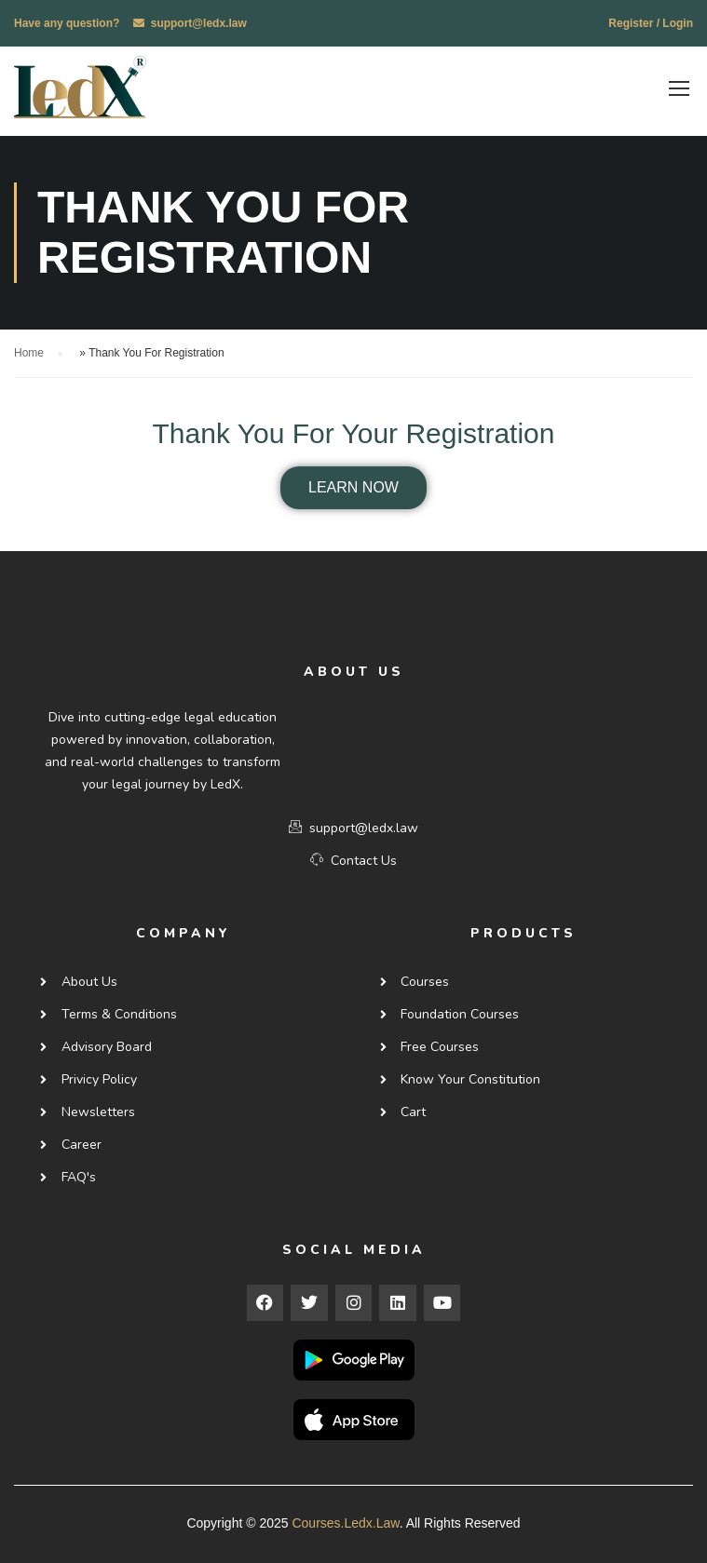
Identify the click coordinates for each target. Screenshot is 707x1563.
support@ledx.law (199, 23)
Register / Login (650, 23)
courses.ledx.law (345, 1520)
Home (29, 350)
